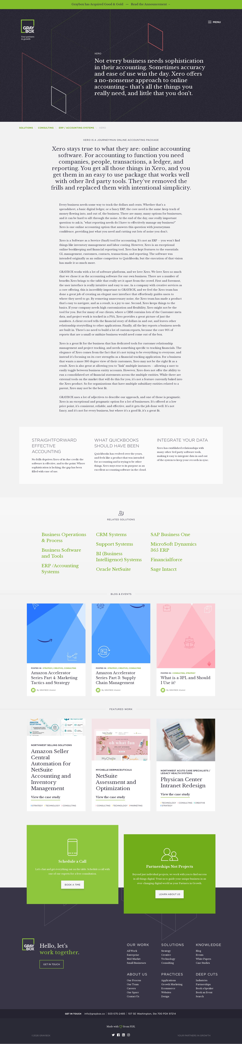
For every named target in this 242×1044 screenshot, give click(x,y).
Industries (201, 980)
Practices (172, 974)
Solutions (26, 128)
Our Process (134, 980)
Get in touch (51, 964)
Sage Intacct (164, 569)
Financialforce (166, 559)
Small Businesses (136, 963)
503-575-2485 (116, 1013)
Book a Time (72, 884)
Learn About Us (169, 894)
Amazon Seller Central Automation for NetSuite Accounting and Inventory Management (51, 769)
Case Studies (203, 963)
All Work (132, 951)
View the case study (45, 797)
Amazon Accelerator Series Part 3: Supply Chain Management (116, 678)
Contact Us (133, 996)
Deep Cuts (207, 974)
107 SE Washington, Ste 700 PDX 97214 (152, 1013)
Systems (111, 534)
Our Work (138, 945)
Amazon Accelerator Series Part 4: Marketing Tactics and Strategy (54, 678)
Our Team (133, 984)
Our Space (133, 992)
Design (165, 996)
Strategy (47, 668)
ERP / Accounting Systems (76, 128)
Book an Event (204, 992)
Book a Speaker (204, 988)
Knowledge (208, 945)
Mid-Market (133, 959)
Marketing (136, 805)
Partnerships (203, 984)
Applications (168, 980)
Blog (198, 951)
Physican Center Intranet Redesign (183, 782)
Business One (170, 534)
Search (200, 996)
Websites (166, 992)
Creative (58, 668)
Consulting (46, 128)
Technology (53, 805)
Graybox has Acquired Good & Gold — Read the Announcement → (121, 4)
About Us (137, 974)
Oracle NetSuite (113, 569)
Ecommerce (168, 988)
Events (199, 955)
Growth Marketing (171, 984)
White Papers (203, 959)
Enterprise (133, 955)
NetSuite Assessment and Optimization (116, 782)
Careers (131, 988)
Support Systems (114, 544)
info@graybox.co (94, 1013)
